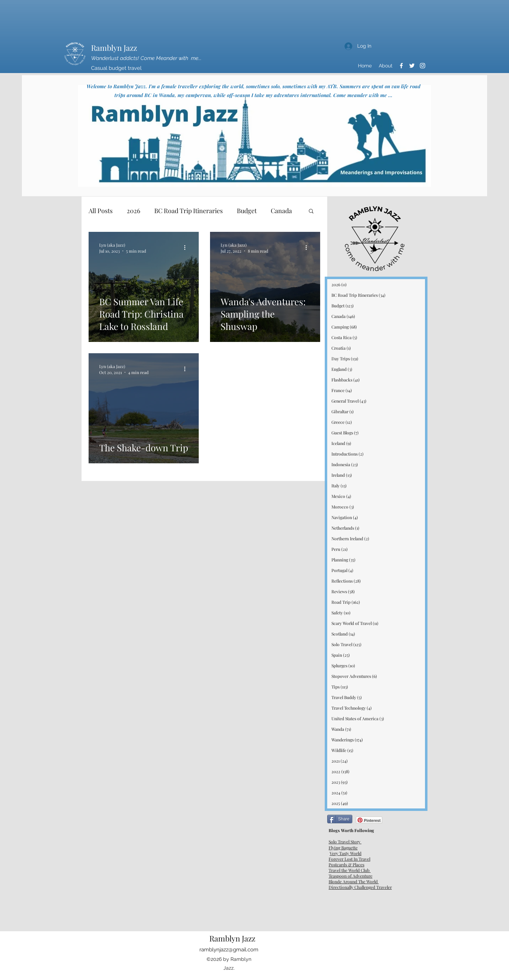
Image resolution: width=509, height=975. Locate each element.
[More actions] (187, 247)
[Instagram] (422, 65)
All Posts (101, 210)
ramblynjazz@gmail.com (228, 949)
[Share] (339, 819)
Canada (281, 210)
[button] (311, 211)
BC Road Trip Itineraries (188, 210)
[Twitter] (411, 65)
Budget (247, 210)
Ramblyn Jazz (114, 47)
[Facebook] (401, 65)
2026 (133, 210)
